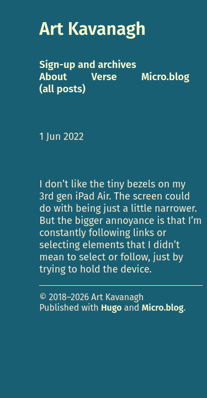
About (53, 77)
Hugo (111, 307)
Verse (104, 77)
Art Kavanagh (92, 28)
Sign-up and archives (87, 65)
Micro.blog (163, 307)
